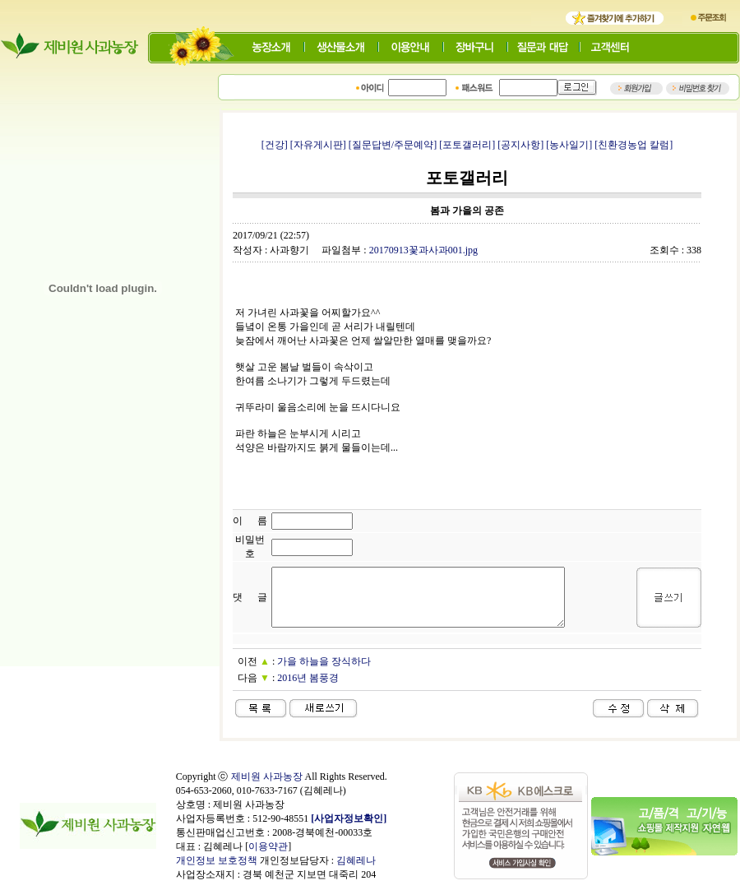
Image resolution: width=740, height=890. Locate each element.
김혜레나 (356, 860)
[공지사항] (520, 145)
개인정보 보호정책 (216, 860)
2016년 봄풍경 (308, 678)
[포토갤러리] (467, 145)
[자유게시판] (318, 145)
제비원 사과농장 (267, 776)
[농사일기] (569, 145)
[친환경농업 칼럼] (633, 145)
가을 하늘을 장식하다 (324, 661)
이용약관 (268, 846)
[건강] (274, 145)
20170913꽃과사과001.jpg (423, 250)
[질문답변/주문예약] (393, 145)
